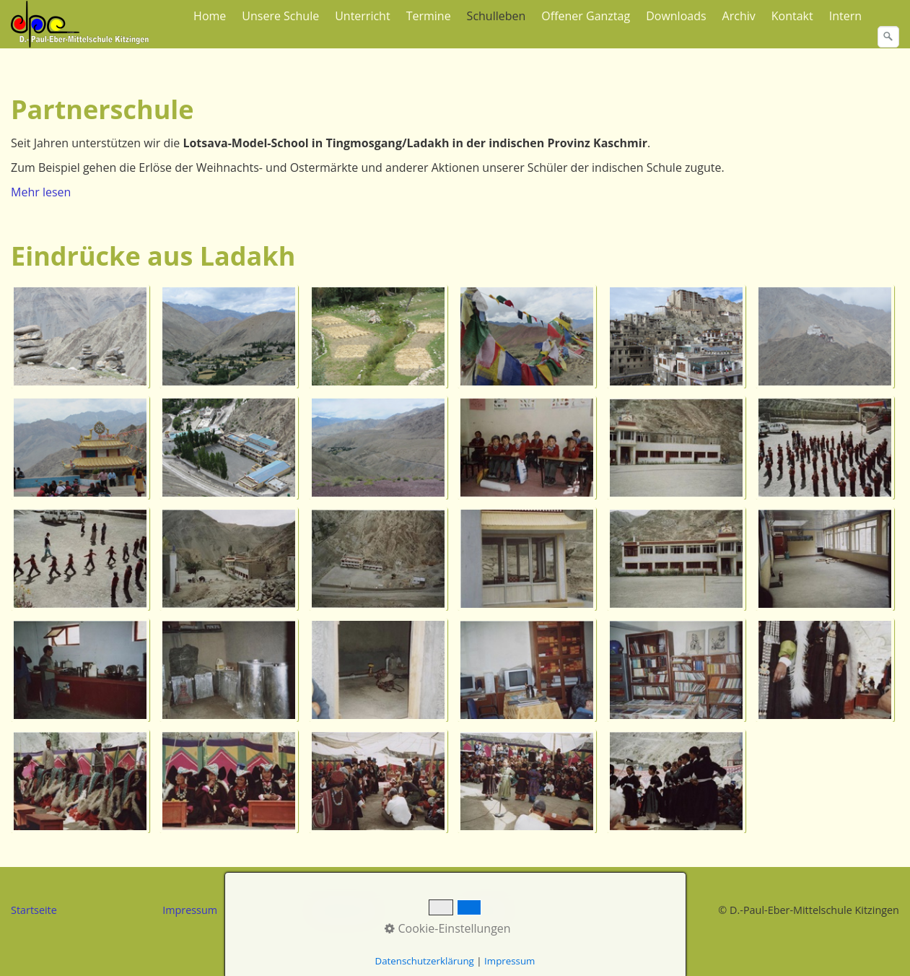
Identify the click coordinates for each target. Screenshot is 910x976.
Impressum (189, 910)
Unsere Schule (280, 16)
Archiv (739, 16)
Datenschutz (344, 910)
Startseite (34, 910)
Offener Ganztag (585, 16)
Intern (845, 16)
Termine (428, 16)
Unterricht (362, 16)
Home (209, 16)
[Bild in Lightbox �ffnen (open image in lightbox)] (81, 336)
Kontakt (792, 16)
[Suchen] (888, 37)
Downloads (676, 16)
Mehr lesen (41, 192)
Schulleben (496, 16)
